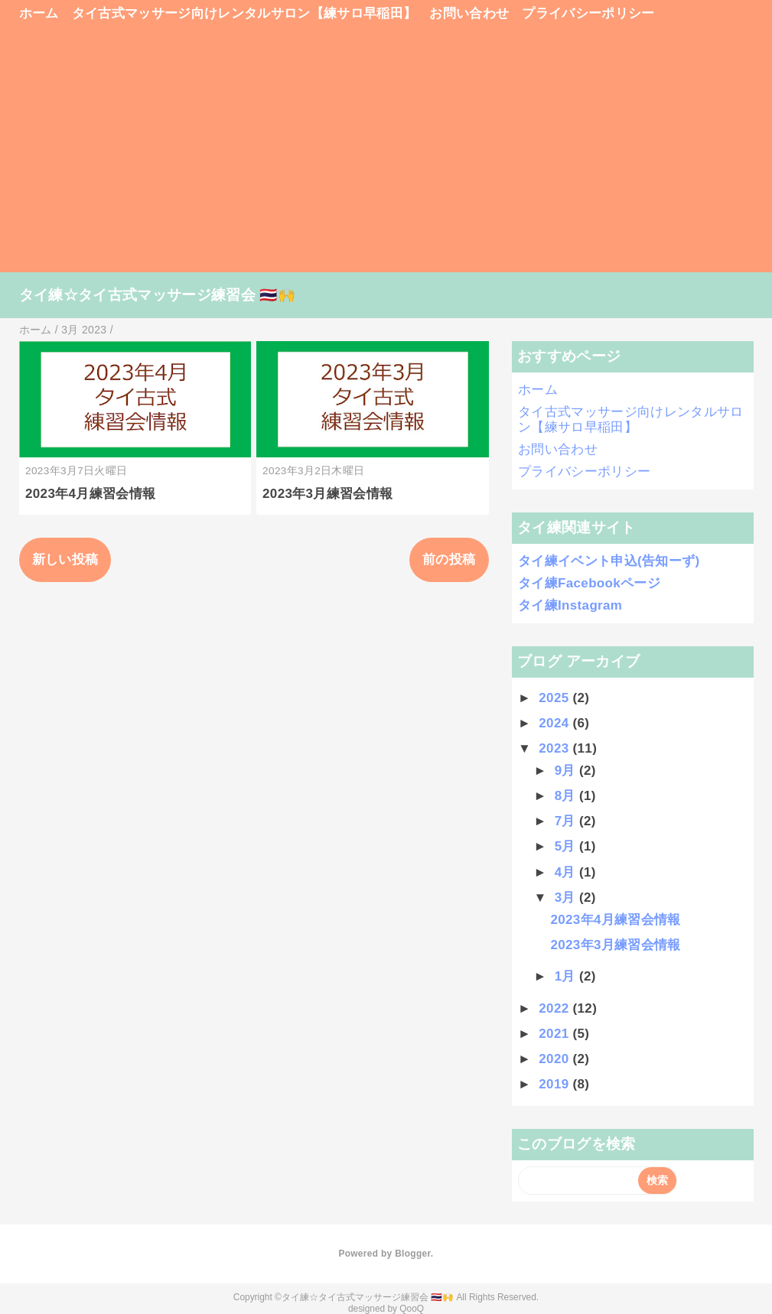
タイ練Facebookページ (589, 583)
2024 (555, 723)
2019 (555, 1084)
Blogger (413, 1253)
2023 (555, 748)
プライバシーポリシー (588, 13)
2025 (555, 698)
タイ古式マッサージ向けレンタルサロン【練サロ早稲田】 (244, 13)
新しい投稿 (65, 559)
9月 (567, 770)
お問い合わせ (469, 13)
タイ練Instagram (570, 605)
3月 (567, 897)
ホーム (39, 13)
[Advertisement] (386, 154)
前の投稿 (448, 559)
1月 (567, 976)
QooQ (411, 1308)
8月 (567, 796)
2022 (555, 1008)
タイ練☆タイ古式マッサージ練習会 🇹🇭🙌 (157, 295)
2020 (555, 1059)
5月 (567, 846)
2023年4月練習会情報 (90, 493)
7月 (567, 821)
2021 (555, 1033)
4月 (567, 872)
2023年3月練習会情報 (327, 493)
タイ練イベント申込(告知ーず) (608, 561)
